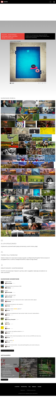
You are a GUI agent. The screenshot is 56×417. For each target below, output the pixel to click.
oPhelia (8, 349)
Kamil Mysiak (9, 327)
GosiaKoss (9, 331)
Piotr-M (8, 354)
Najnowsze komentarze (10, 323)
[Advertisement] (28, 12)
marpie (12, 83)
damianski (9, 345)
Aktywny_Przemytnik (11, 363)
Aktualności (5, 399)
